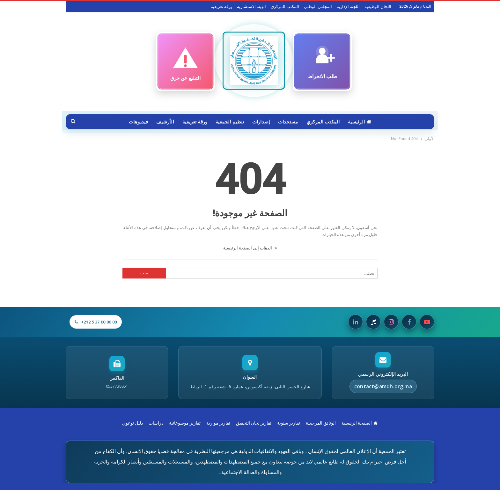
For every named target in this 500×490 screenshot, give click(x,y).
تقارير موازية (218, 423)
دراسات (156, 423)
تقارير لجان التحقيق (253, 423)
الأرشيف (163, 122)
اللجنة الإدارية (348, 6)
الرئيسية (362, 122)
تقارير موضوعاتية (185, 423)
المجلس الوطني (318, 6)
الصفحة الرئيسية (360, 423)
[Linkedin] (355, 322)
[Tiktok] (373, 322)
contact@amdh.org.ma (383, 386)
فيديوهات (135, 122)
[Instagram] (391, 322)
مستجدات (289, 122)
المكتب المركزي (285, 6)
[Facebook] (409, 322)
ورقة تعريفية (221, 6)
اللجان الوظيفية (377, 6)
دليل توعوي (132, 423)
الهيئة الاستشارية (251, 6)
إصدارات (261, 122)
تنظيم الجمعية (229, 122)
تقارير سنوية (288, 423)
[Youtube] (427, 322)
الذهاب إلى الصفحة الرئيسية (250, 248)
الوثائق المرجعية (321, 423)
